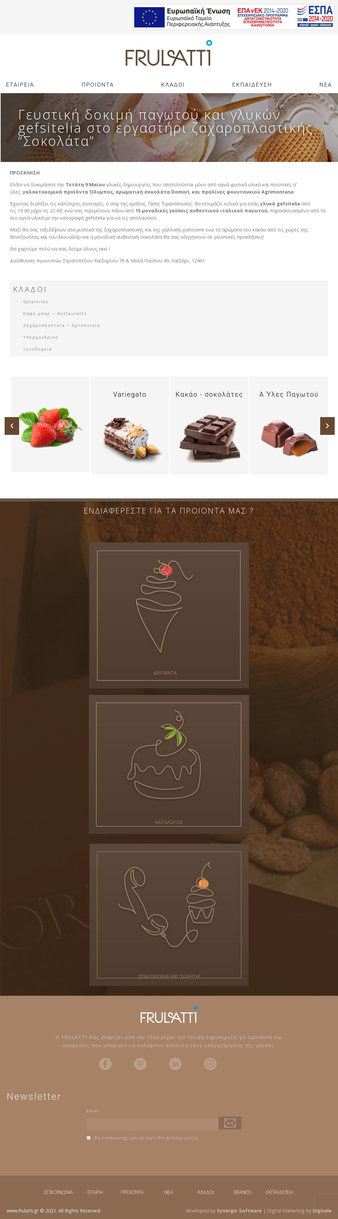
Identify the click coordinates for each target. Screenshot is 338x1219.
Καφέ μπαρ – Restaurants (55, 313)
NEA (326, 84)
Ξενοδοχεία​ (37, 349)
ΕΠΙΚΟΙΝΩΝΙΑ (58, 1192)
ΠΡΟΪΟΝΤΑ (132, 1192)
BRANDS (243, 1192)
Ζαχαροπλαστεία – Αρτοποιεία (61, 325)
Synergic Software (239, 1210)
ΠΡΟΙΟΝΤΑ (98, 84)
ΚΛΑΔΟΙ (173, 84)
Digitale (322, 1210)
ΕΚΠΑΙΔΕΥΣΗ (252, 84)
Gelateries (36, 301)
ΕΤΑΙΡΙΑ (95, 1192)
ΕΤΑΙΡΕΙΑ (20, 84)
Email (92, 1111)
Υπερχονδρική (40, 337)
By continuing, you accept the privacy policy (142, 1138)
